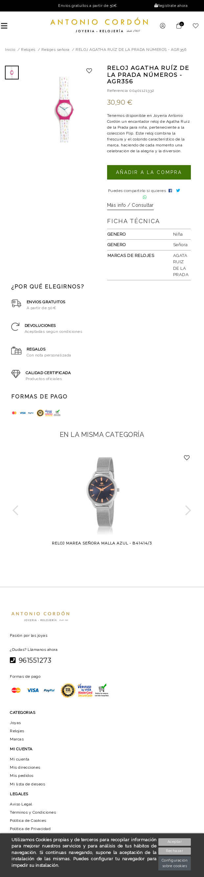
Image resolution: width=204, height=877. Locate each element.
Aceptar (175, 842)
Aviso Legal (21, 805)
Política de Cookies (29, 822)
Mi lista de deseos (27, 785)
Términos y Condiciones (33, 814)
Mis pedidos (22, 777)
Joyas (15, 724)
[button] (16, 512)
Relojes (17, 732)
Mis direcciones (25, 769)
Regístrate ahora (170, 6)
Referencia (117, 90)
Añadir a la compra (149, 172)
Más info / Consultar (130, 206)
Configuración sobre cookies (175, 863)
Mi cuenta (19, 761)
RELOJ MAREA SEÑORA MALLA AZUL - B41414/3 (101, 545)
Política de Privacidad (31, 830)
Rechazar (175, 851)
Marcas (17, 740)
